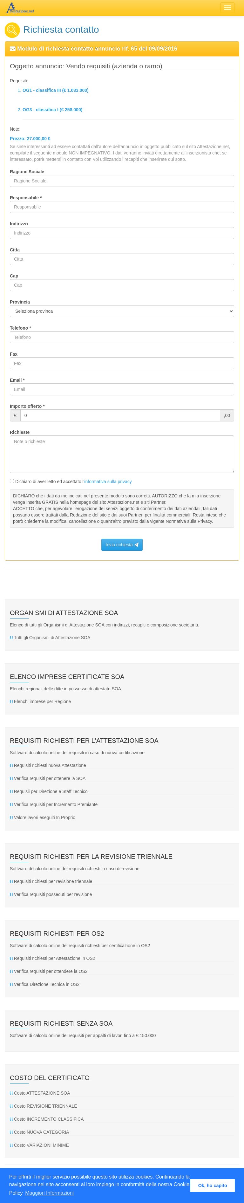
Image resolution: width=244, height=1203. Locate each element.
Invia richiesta (121, 544)
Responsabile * (26, 197)
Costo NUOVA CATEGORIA (39, 1132)
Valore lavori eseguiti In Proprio (42, 817)
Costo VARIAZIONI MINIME (39, 1145)
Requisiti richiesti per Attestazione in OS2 (52, 958)
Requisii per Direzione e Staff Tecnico (49, 791)
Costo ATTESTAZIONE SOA (40, 1093)
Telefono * (20, 328)
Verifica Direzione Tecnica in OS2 (44, 984)
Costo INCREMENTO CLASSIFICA (47, 1119)
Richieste (20, 432)
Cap (14, 275)
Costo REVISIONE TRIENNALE (43, 1106)
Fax (13, 354)
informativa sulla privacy (108, 481)
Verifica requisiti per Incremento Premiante (54, 804)
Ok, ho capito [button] (212, 1185)
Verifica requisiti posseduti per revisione (51, 894)
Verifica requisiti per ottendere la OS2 (49, 971)
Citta (15, 249)
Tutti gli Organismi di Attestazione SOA (50, 637)
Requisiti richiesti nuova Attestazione (48, 765)
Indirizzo (19, 223)
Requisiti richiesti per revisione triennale (51, 881)
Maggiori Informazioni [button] (49, 1193)
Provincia (20, 301)
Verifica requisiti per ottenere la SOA (47, 778)
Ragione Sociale (27, 171)
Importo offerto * (27, 406)
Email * (17, 380)
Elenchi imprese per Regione (40, 701)
